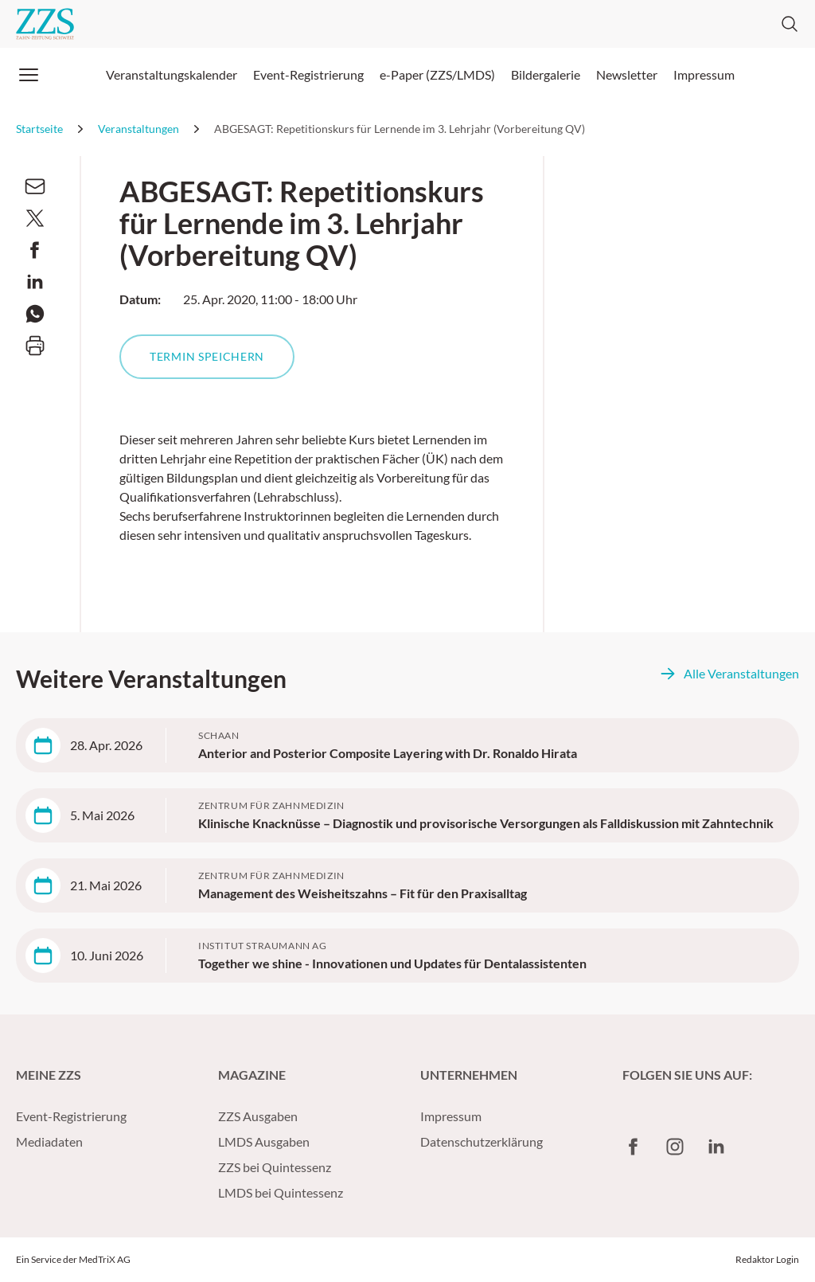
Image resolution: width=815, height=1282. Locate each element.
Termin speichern (207, 356)
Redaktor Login (767, 1259)
